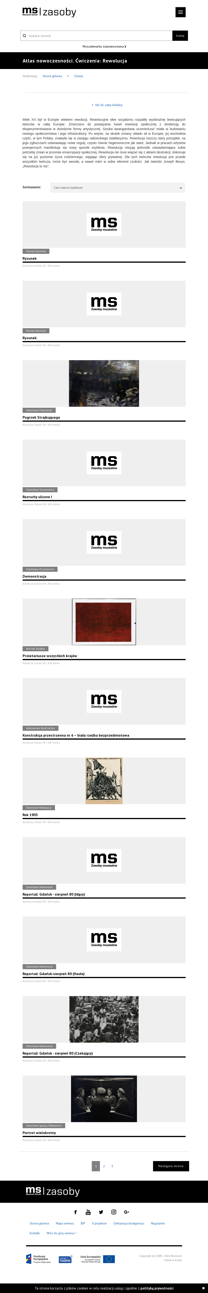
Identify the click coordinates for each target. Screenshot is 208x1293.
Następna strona (171, 1166)
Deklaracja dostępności (129, 1223)
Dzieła (79, 76)
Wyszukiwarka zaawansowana (103, 46)
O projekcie (99, 1223)
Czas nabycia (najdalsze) (118, 187)
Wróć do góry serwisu (62, 1233)
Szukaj (180, 35)
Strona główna (53, 76)
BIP (83, 1223)
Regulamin (158, 1223)
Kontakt (35, 1233)
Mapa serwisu (65, 1223)
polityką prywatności (157, 1288)
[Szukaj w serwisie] (96, 36)
